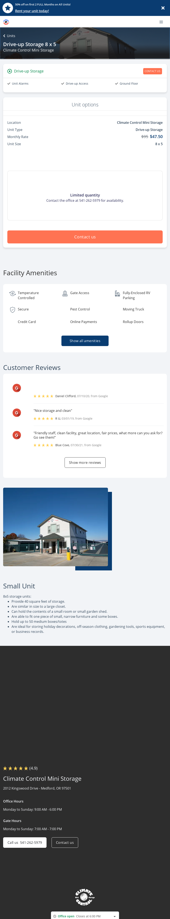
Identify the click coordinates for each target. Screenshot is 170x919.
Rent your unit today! (32, 11)
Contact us (85, 237)
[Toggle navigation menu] (163, 21)
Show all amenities (85, 341)
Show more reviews (85, 462)
